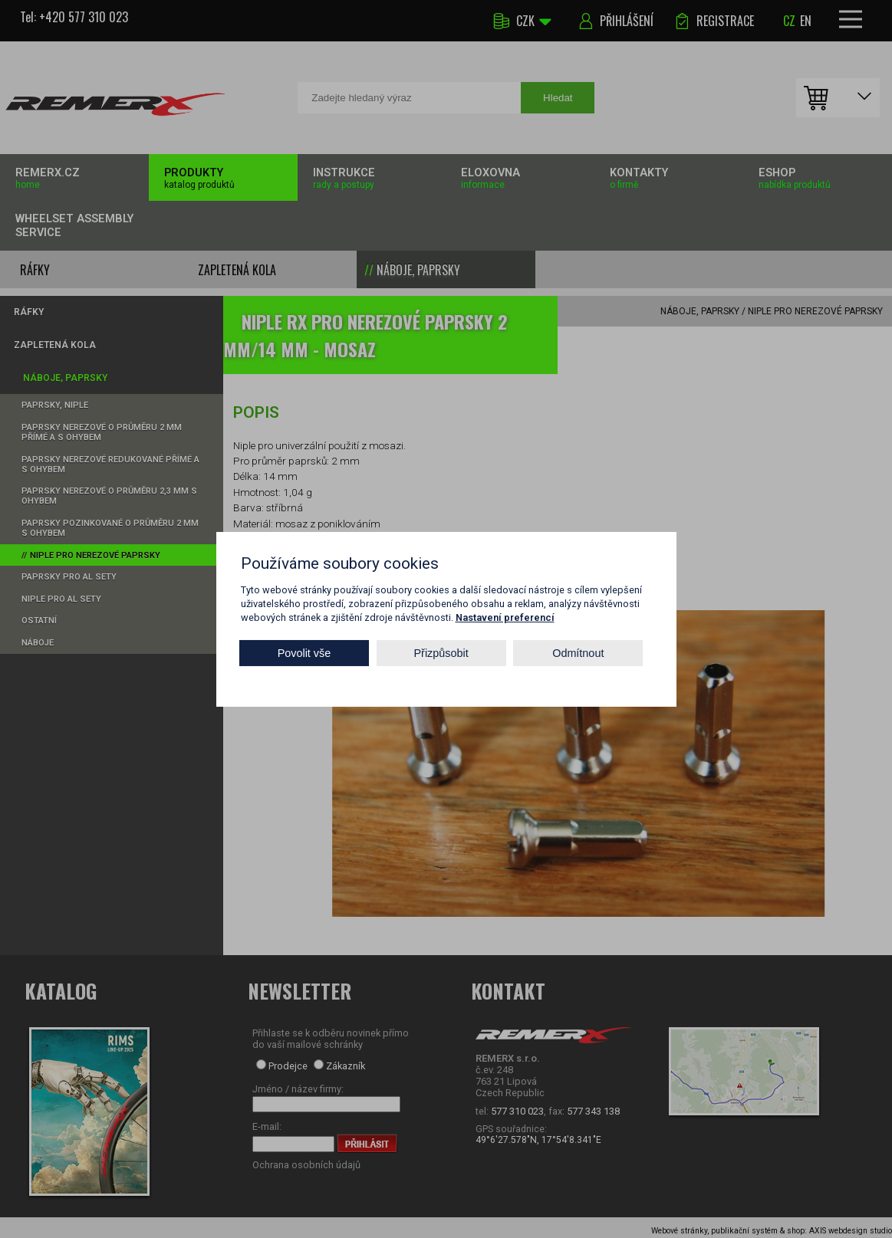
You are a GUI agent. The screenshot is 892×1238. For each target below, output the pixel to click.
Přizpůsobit (441, 653)
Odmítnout (578, 653)
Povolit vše (304, 653)
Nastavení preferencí (505, 616)
